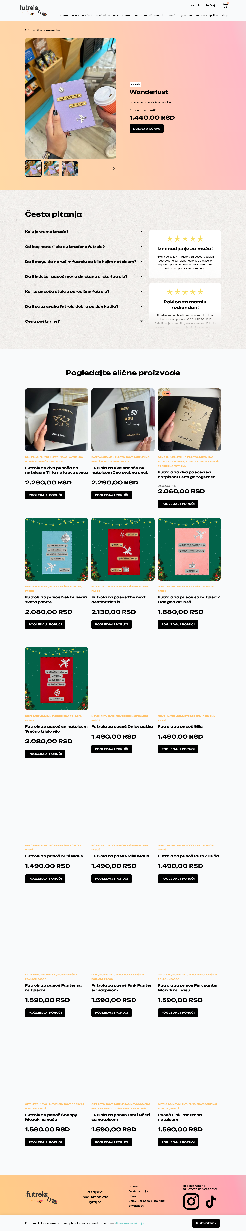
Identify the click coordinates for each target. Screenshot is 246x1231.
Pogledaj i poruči (45, 495)
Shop (225, 15)
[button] (33, 168)
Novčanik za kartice (107, 15)
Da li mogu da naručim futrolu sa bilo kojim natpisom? (80, 262)
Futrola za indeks (69, 15)
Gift (187, 457)
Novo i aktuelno (71, 457)
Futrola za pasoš (131, 15)
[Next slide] (113, 168)
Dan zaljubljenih (38, 457)
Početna (30, 30)
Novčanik (87, 15)
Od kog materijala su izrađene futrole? (65, 247)
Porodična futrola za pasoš (159, 15)
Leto (55, 457)
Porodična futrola (49, 461)
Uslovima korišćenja (130, 1223)
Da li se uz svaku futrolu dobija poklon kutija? (71, 306)
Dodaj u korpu (146, 128)
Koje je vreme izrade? (46, 232)
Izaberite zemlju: (199, 5)
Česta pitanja (138, 1191)
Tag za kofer (185, 15)
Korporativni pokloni (207, 15)
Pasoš (29, 461)
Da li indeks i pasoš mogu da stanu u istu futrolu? (76, 276)
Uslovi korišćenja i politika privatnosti (147, 1203)
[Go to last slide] (27, 168)
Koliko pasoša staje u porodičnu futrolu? (67, 291)
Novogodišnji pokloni (65, 586)
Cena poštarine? (42, 321)
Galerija (134, 1186)
